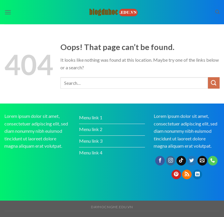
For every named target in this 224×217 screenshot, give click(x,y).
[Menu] (7, 12)
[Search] (217, 12)
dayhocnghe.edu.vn (112, 207)
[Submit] (214, 83)
